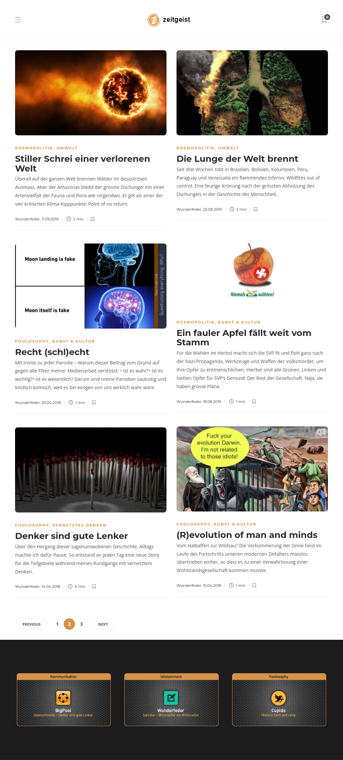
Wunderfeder (27, 219)
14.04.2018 (51, 586)
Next (103, 624)
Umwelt (67, 148)
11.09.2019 (50, 219)
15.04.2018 (212, 585)
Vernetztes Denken (79, 525)
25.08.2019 (212, 209)
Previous (31, 624)
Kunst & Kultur (239, 322)
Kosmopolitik (34, 148)
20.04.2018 (51, 402)
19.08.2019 (212, 401)
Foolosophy (32, 341)
